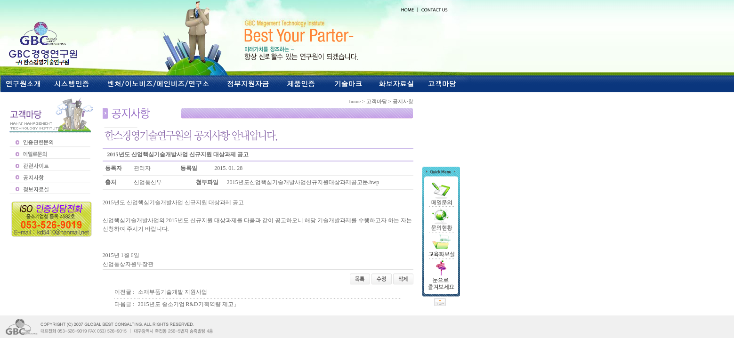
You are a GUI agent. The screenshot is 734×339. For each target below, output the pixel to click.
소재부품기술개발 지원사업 (172, 292)
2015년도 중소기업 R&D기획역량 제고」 (188, 304)
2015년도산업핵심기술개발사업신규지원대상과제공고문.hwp (303, 182)
